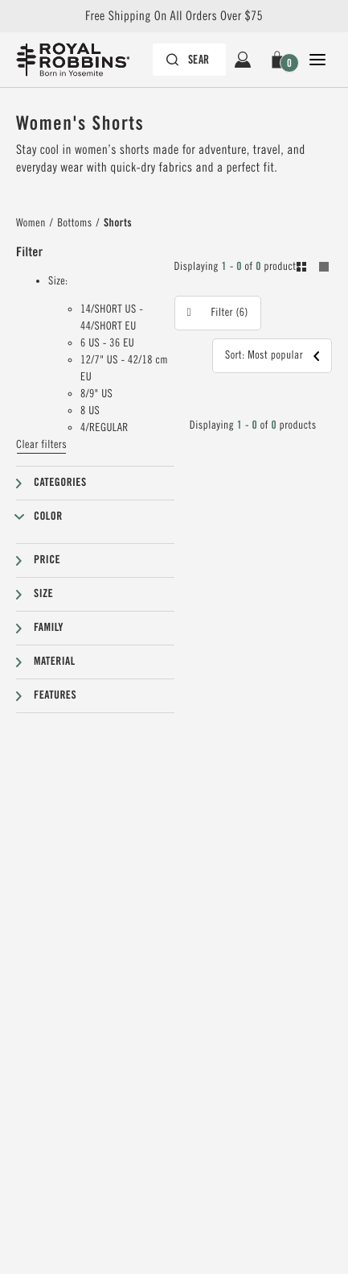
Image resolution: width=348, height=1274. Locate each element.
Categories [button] (60, 482)
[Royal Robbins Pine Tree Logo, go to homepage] (80, 59)
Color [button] (48, 516)
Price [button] (47, 560)
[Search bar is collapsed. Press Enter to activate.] (189, 59)
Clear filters (41, 444)
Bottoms (74, 223)
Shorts (118, 223)
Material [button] (55, 661)
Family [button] (48, 627)
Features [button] (55, 695)
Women (31, 223)
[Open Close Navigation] (317, 59)
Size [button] (43, 593)
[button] (280, 59)
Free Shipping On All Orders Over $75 (174, 16)
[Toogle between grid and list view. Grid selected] (312, 269)
